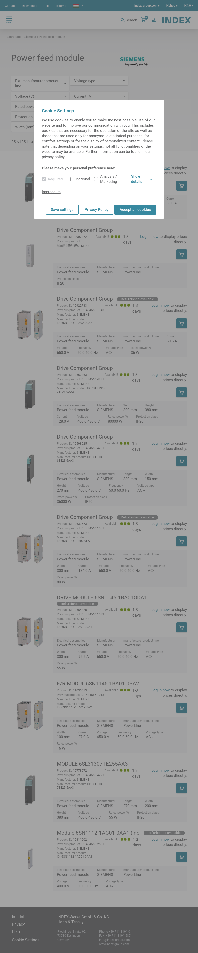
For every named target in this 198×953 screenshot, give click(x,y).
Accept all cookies (135, 209)
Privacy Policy (96, 209)
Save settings (62, 209)
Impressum (51, 192)
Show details (141, 179)
